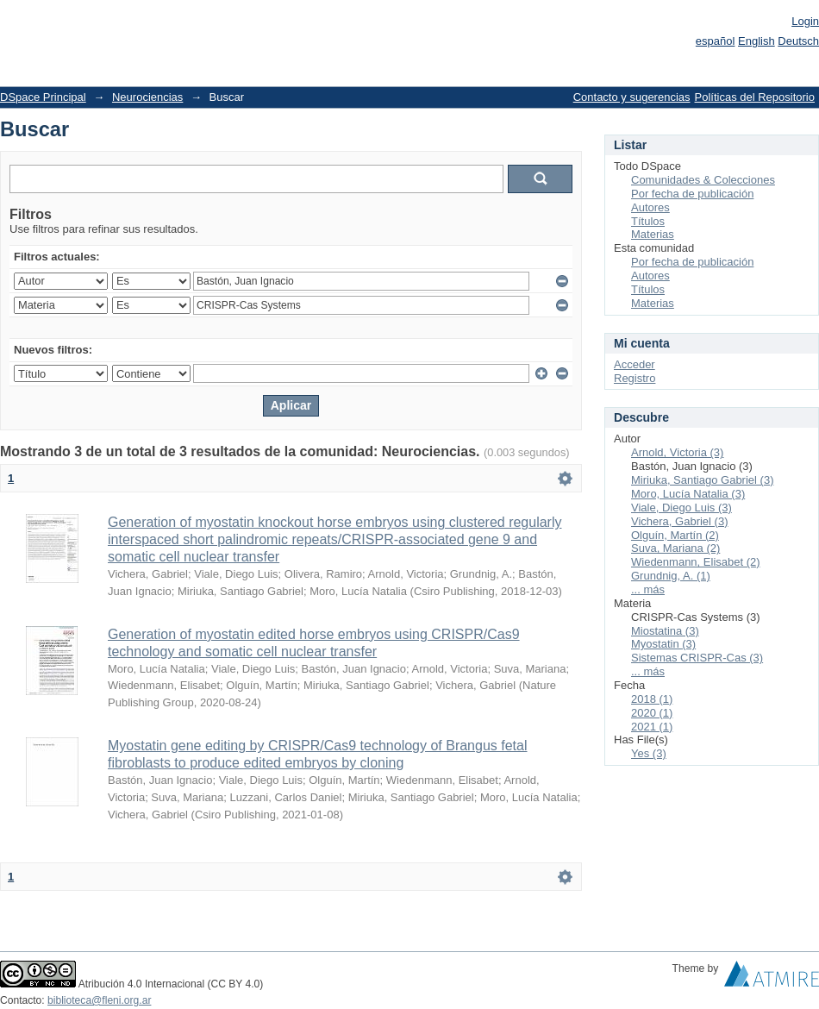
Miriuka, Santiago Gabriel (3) (702, 479)
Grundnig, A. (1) (670, 575)
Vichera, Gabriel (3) (679, 521)
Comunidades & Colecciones (703, 179)
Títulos (648, 221)
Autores (650, 207)
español (715, 40)
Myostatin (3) (663, 643)
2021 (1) (651, 726)
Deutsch (798, 40)
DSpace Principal (43, 97)
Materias (652, 234)
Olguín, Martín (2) (675, 535)
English (756, 40)
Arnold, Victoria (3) (677, 452)
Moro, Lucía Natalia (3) (688, 493)
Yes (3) (648, 753)
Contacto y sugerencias (632, 97)
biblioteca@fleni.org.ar (99, 1000)
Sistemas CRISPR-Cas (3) (697, 657)
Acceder (634, 364)
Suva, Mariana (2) (675, 548)
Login (805, 21)
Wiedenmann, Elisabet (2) (695, 561)
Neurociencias (147, 97)
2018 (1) (651, 699)
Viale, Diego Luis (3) (681, 507)
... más (648, 589)
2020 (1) (651, 712)
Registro (634, 378)
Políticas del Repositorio (755, 97)
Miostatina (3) (665, 630)
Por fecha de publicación (692, 193)
